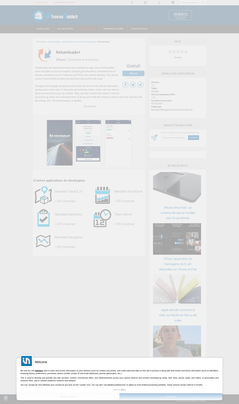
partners (39, 370)
